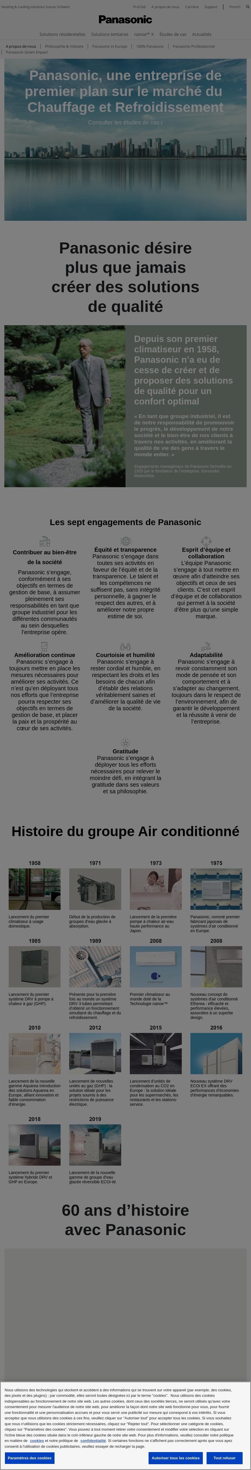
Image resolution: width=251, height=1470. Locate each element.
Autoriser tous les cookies (176, 1458)
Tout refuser (224, 1458)
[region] (125, 1425)
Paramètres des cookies (30, 1458)
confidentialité (93, 1440)
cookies (37, 1440)
